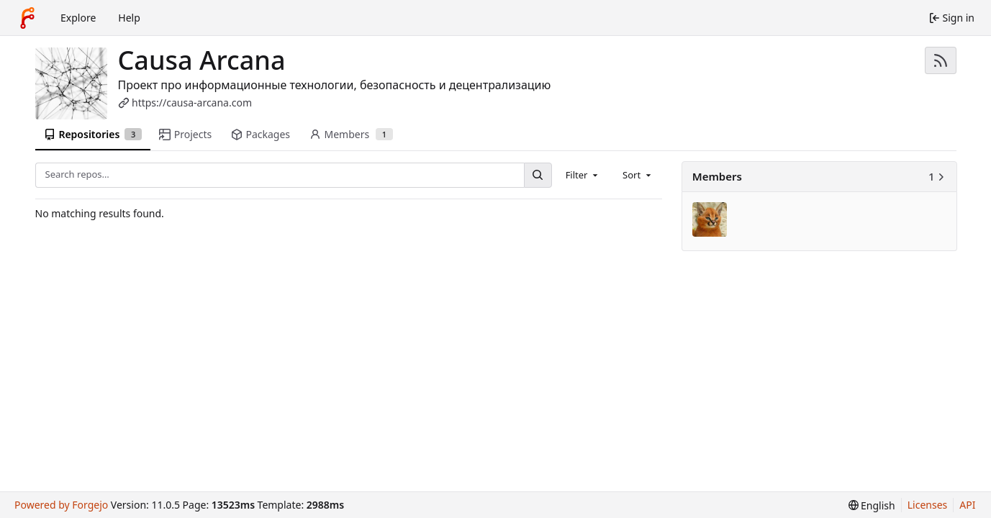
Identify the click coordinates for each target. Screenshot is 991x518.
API (967, 505)
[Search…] (537, 175)
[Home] (27, 18)
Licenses (928, 505)
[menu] (872, 505)
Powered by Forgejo (61, 505)
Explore (78, 17)
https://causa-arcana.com (192, 102)
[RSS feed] (940, 60)
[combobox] (583, 174)
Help (129, 17)
